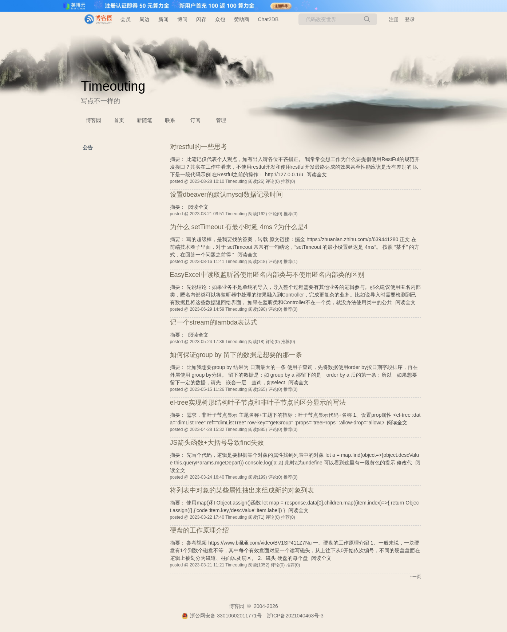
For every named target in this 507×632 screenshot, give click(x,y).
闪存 (201, 19)
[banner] (95, 19)
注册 (394, 19)
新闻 (163, 19)
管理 (221, 120)
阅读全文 (316, 174)
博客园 (93, 120)
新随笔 (144, 120)
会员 (125, 19)
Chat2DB (268, 19)
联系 (170, 120)
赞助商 (241, 19)
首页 (119, 120)
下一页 (414, 576)
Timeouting (113, 86)
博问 (182, 19)
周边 (144, 19)
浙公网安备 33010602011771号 (222, 616)
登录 (410, 19)
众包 (220, 19)
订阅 (195, 120)
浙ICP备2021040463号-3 (295, 616)
